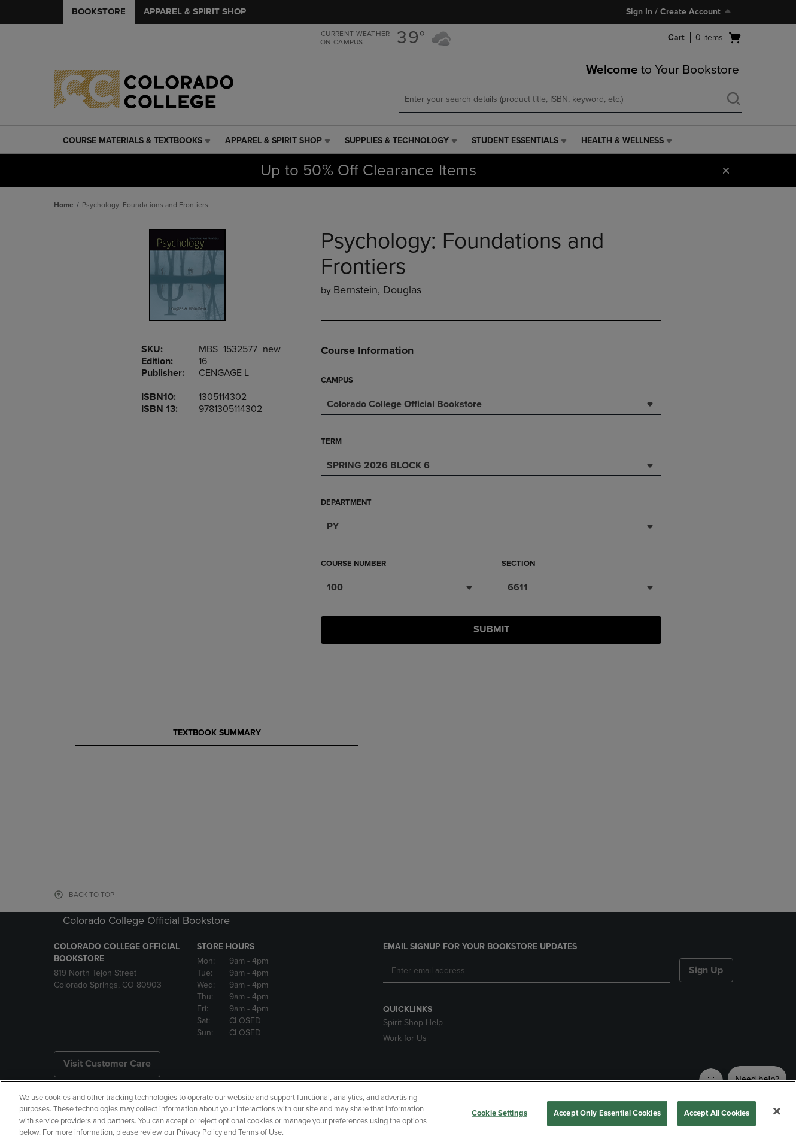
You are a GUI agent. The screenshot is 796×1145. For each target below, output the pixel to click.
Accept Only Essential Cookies (607, 1113)
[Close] (777, 1111)
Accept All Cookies (716, 1113)
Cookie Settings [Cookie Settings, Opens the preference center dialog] (499, 1113)
